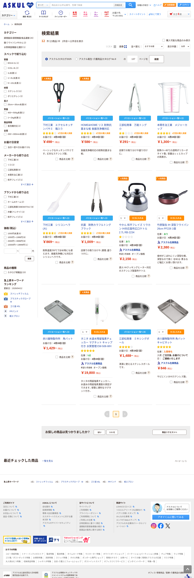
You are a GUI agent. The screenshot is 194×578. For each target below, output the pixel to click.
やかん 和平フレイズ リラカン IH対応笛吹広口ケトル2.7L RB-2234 (135, 229)
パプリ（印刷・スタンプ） (127, 513)
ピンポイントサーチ (136, 561)
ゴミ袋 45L (95, 482)
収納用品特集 (29, 561)
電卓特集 (50, 554)
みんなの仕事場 (124, 517)
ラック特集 (178, 554)
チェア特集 (166, 554)
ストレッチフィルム (44, 482)
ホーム (6, 24)
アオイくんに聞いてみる (171, 517)
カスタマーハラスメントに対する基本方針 (57, 518)
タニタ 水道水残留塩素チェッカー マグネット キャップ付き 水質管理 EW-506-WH (96, 342)
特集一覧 (151, 561)
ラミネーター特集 (92, 554)
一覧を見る (47, 461)
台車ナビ (124, 558)
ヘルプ (159, 5)
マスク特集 (168, 558)
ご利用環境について (89, 517)
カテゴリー (8, 15)
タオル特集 (75, 558)
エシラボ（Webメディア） (127, 520)
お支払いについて (12, 513)
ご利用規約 (85, 510)
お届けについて (11, 510)
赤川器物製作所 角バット (58, 338)
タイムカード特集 (74, 554)
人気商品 (47, 79)
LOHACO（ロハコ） (125, 507)
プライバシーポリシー (90, 513)
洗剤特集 (49, 558)
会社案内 (47, 507)
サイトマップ (85, 507)
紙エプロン (129, 482)
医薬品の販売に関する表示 (91, 530)
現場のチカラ (111, 558)
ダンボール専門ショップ (92, 558)
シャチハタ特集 (44, 561)
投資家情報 (48, 510)
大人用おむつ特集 (13, 561)
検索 (131, 5)
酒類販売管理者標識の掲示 (91, 527)
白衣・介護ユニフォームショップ (67, 561)
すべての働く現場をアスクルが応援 (146, 558)
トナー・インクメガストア (32, 554)
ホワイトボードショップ (113, 554)
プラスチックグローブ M (72, 482)
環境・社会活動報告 (51, 513)
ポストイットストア (92, 561)
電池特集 (60, 554)
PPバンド (112, 482)
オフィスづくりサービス (114, 561)
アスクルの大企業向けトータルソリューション (131, 524)
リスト (111, 46)
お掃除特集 (37, 558)
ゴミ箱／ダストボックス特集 (18, 558)
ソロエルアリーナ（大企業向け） (130, 510)
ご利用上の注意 (87, 520)
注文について (10, 507)
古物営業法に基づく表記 (90, 523)
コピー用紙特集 (12, 554)
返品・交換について (12, 517)
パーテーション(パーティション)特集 (142, 554)
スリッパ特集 (61, 558)
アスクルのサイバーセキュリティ (56, 524)
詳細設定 (118, 5)
